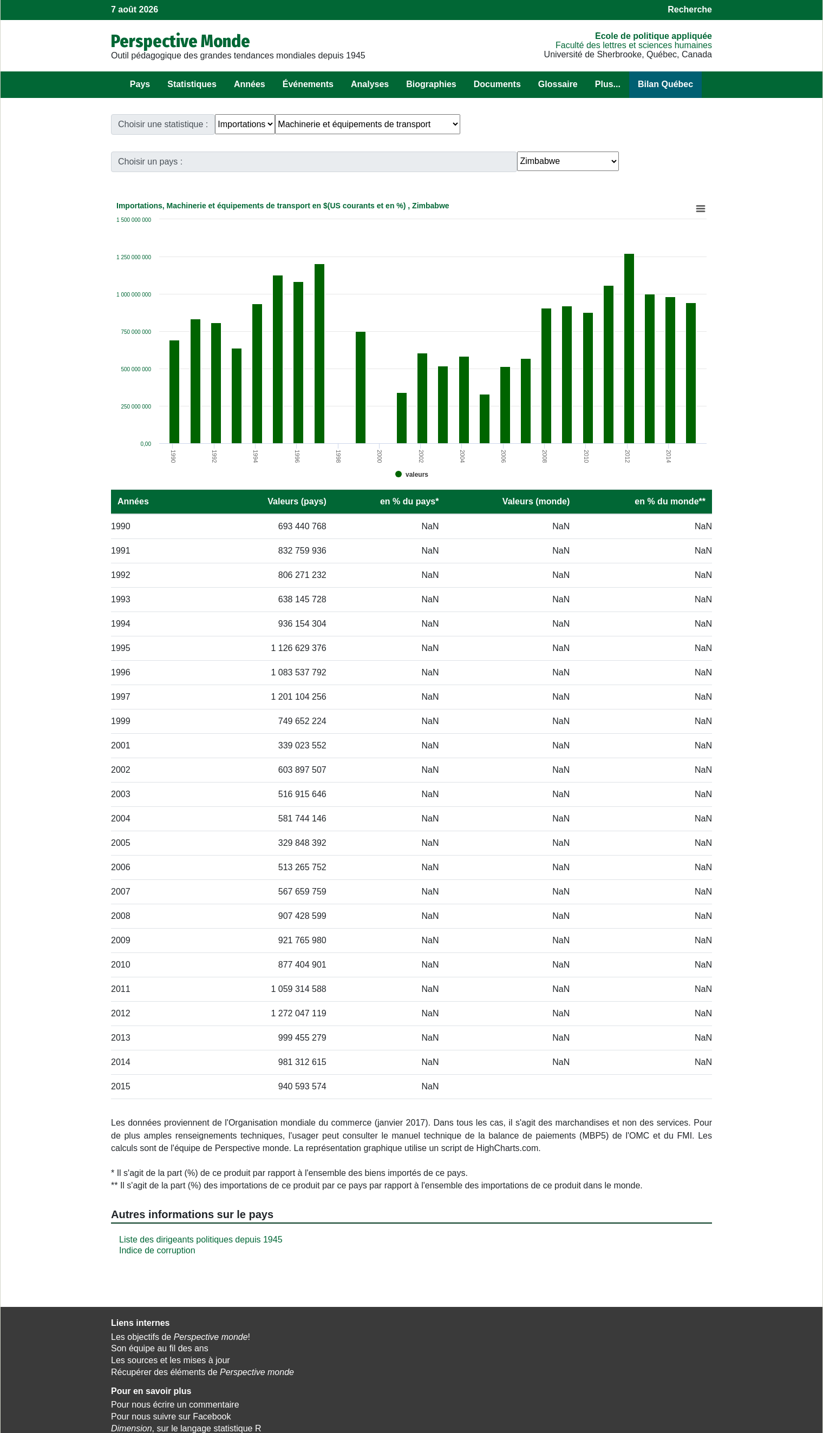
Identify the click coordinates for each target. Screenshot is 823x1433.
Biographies (431, 84)
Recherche (690, 9)
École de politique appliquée (653, 36)
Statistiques (192, 84)
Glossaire (558, 84)
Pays (140, 84)
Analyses (370, 84)
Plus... (607, 84)
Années (249, 84)
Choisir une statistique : (163, 124)
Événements (308, 84)
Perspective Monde (180, 41)
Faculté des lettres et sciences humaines (634, 45)
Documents (497, 84)
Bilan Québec (665, 84)
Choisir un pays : (551, 124)
